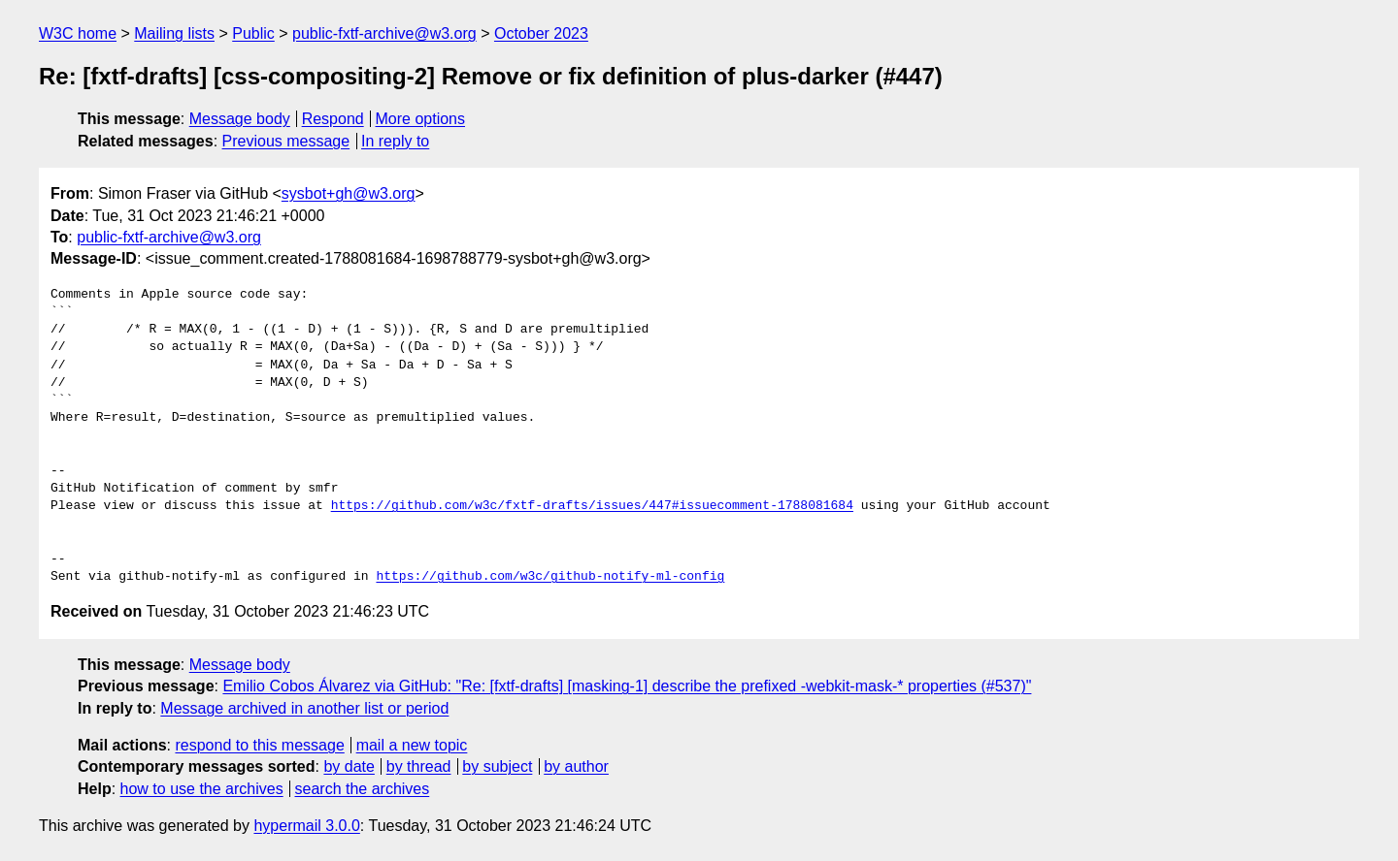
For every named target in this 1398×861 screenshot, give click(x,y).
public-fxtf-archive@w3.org (384, 33)
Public (253, 33)
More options (421, 119)
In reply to (395, 141)
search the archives (362, 789)
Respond (333, 119)
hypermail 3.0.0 (306, 825)
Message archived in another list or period (304, 708)
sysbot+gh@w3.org (349, 193)
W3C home (77, 33)
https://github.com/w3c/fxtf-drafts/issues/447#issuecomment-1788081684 (592, 506)
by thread (418, 766)
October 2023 (541, 33)
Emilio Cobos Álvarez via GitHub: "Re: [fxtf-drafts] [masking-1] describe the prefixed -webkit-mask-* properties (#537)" (626, 686)
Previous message (286, 141)
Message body (239, 119)
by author (576, 766)
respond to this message (259, 745)
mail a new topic (412, 745)
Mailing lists (174, 33)
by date (348, 766)
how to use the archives (201, 789)
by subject (497, 766)
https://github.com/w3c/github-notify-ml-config (550, 577)
